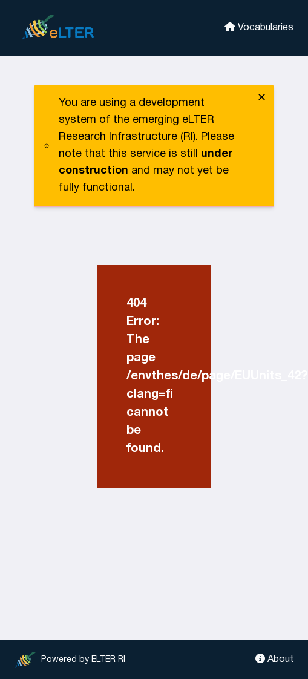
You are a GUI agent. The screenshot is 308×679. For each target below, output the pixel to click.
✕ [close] (261, 98)
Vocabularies (258, 27)
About (274, 659)
